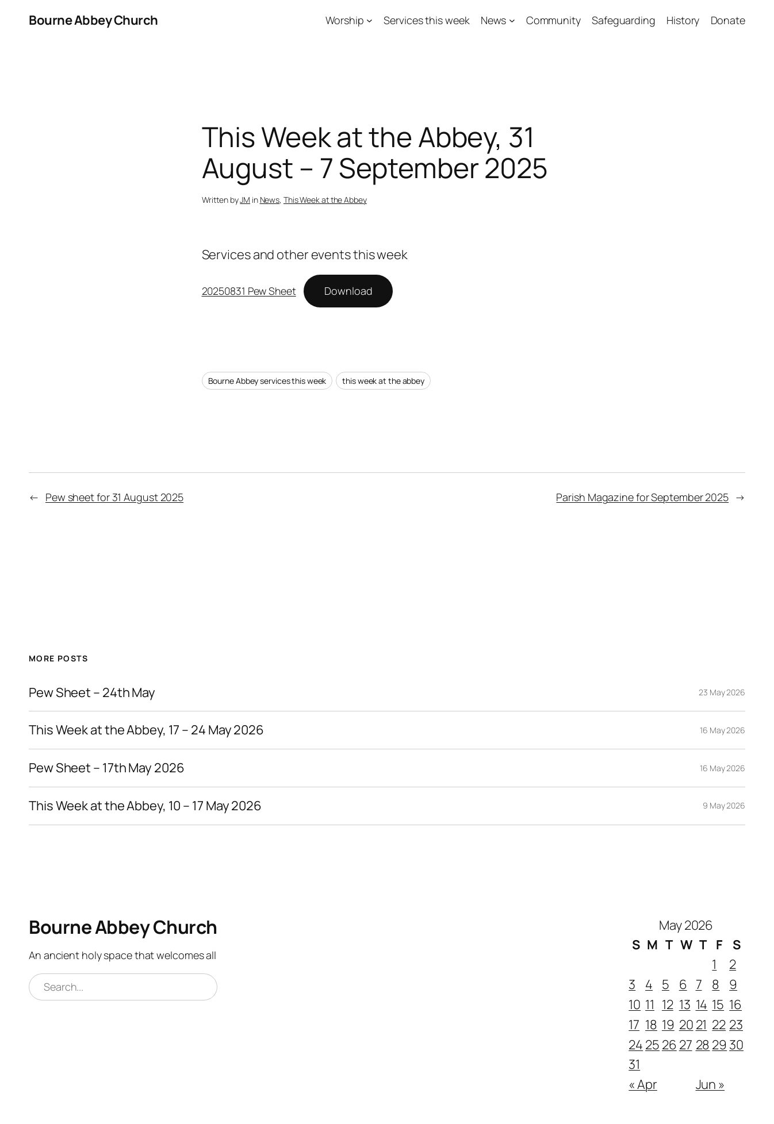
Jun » (710, 1084)
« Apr (643, 1084)
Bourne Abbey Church (93, 20)
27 (685, 1044)
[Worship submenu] (369, 20)
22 (719, 1024)
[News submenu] (512, 20)
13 (685, 1004)
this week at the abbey (383, 380)
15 (718, 1004)
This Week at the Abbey (325, 199)
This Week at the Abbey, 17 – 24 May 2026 (146, 730)
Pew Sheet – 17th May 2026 (107, 768)
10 (635, 1004)
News (270, 199)
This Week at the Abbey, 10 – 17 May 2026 (145, 806)
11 (649, 1004)
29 (719, 1044)
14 (702, 1004)
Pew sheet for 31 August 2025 (114, 497)
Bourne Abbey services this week (267, 380)
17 (634, 1024)
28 (703, 1044)
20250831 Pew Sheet (249, 291)
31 (634, 1064)
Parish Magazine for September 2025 (642, 497)
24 (636, 1044)
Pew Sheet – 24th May (92, 693)
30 (736, 1044)
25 (652, 1044)
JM (245, 199)
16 (735, 1004)
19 (668, 1024)
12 (667, 1004)
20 (686, 1024)
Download (348, 291)
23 (736, 1024)
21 (701, 1024)
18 (651, 1024)
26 (669, 1044)
